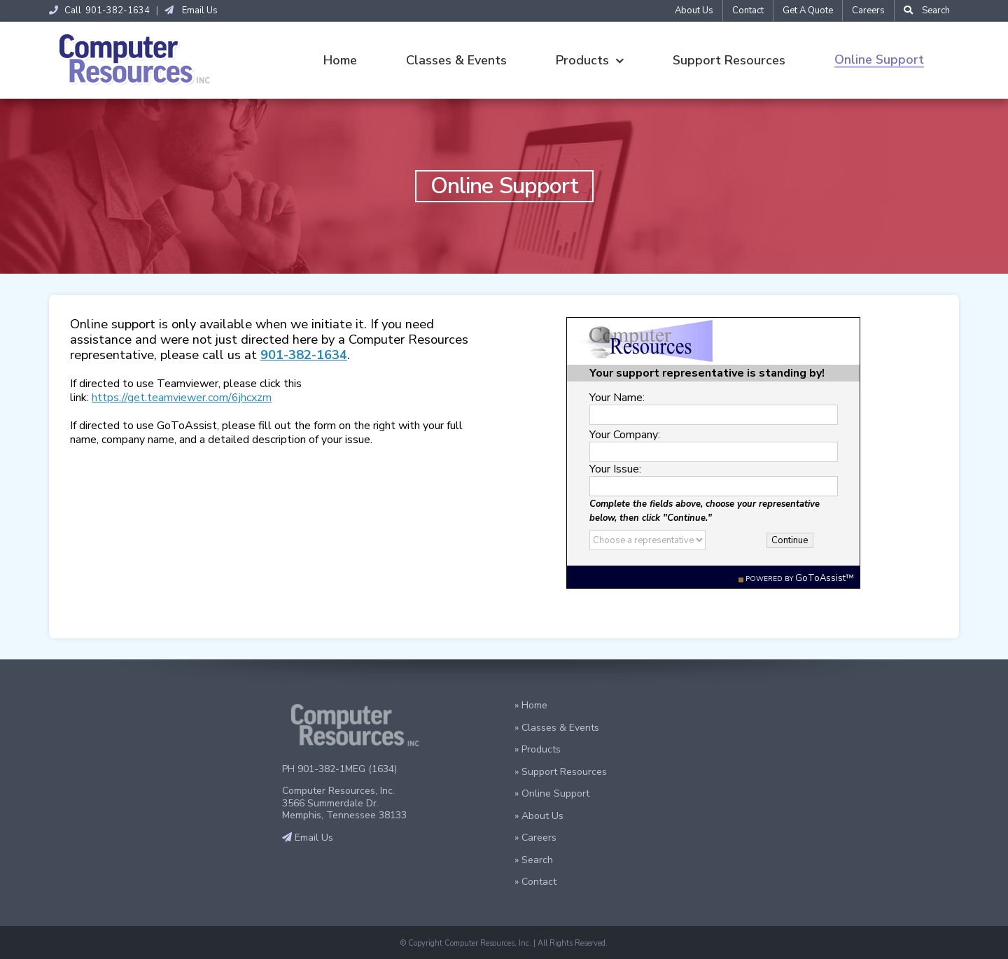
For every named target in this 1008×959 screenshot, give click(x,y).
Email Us (191, 10)
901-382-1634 (303, 354)
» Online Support (551, 793)
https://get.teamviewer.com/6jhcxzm (182, 397)
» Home (530, 705)
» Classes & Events (556, 727)
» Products (537, 749)
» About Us (539, 815)
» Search (533, 860)
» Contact (535, 881)
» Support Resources (560, 771)
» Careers (535, 837)
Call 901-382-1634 (99, 10)
